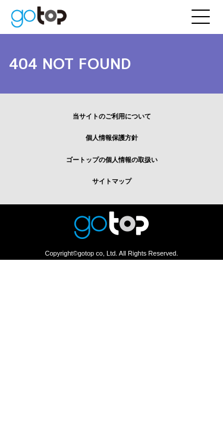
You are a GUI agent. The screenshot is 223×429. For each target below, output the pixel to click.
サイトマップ (111, 181)
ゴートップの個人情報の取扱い (112, 159)
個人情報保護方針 (112, 137)
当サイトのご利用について (112, 116)
